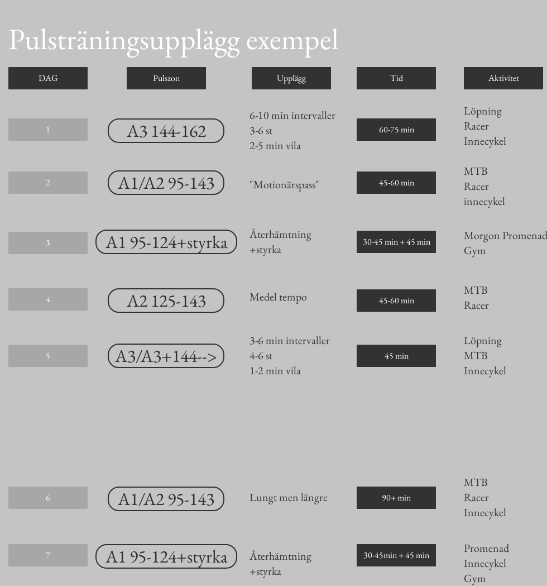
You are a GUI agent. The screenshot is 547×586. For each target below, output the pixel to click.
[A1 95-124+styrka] (166, 242)
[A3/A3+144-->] (166, 356)
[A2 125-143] (166, 300)
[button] (48, 78)
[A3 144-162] (166, 130)
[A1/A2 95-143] (166, 182)
